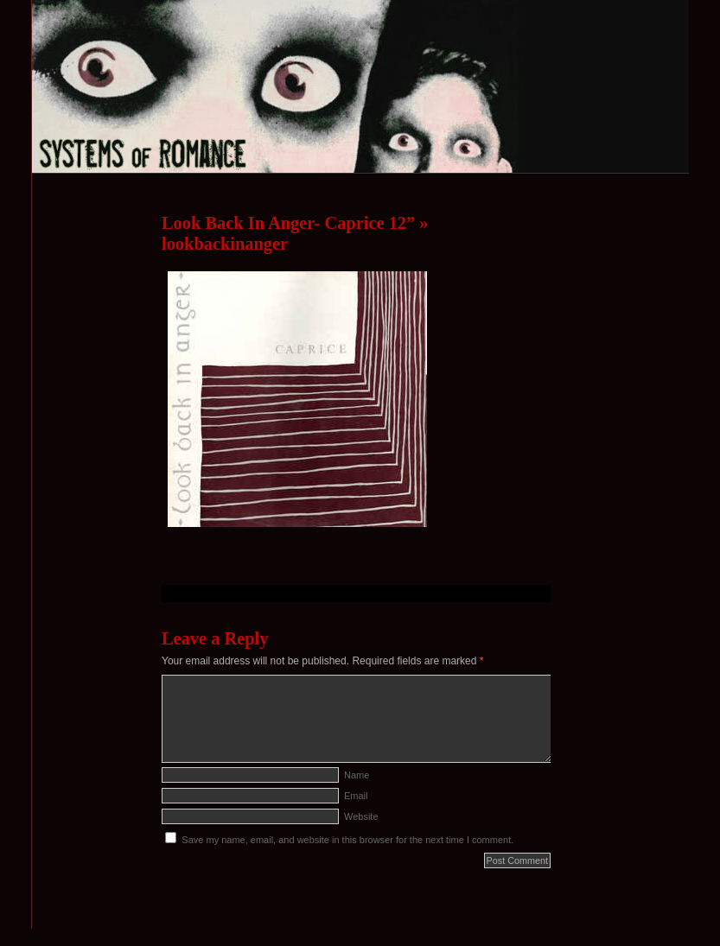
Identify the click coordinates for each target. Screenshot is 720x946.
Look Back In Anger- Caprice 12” (288, 222)
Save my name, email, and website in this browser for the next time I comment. (347, 840)
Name (356, 775)
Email (356, 795)
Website (361, 816)
